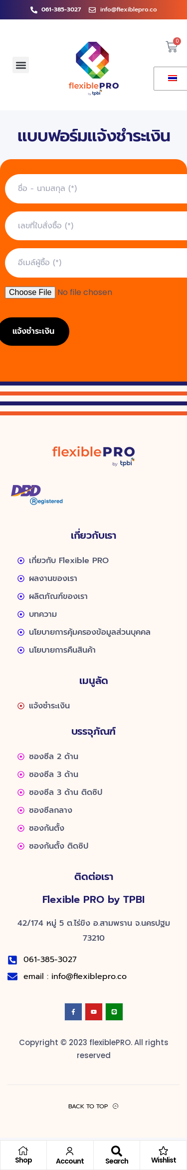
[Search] (116, 1151)
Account (70, 1161)
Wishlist (163, 1160)
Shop (23, 1160)
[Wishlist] (164, 1151)
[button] (20, 65)
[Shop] (23, 1151)
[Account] (69, 1151)
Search (116, 1161)
